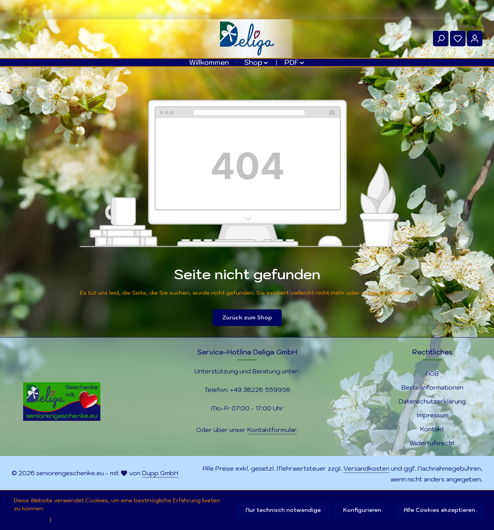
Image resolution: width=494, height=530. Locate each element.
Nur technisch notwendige (283, 509)
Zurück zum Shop (247, 317)
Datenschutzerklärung (432, 401)
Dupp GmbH (160, 473)
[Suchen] (440, 38)
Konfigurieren (362, 509)
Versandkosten (366, 468)
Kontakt (432, 429)
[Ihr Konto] (474, 38)
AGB (432, 373)
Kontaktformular (272, 430)
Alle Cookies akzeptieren (439, 509)
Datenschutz (31, 519)
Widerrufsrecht (432, 443)
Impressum (432, 415)
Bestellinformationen (432, 387)
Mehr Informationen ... (76, 508)
